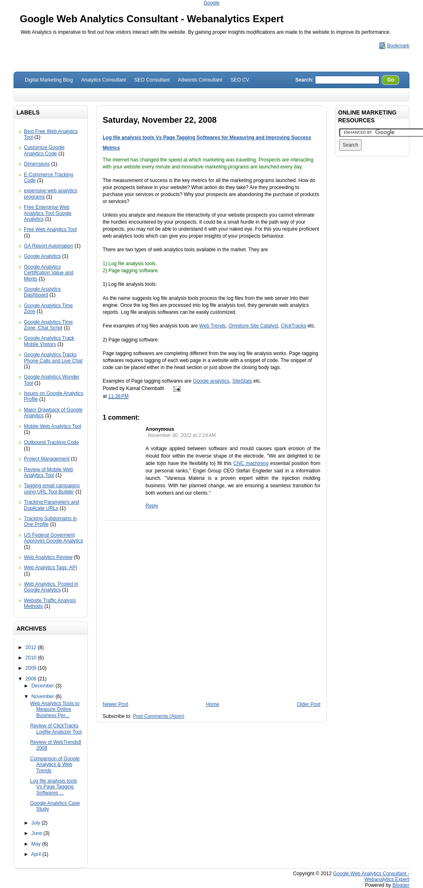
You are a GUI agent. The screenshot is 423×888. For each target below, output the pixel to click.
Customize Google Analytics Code (44, 150)
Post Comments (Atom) (158, 716)
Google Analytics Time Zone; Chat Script (48, 325)
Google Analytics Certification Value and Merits (48, 273)
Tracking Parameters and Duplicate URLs (51, 505)
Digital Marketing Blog (49, 80)
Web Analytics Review (48, 557)
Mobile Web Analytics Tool (52, 426)
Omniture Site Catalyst (253, 326)
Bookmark (398, 46)
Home (212, 704)
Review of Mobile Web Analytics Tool (48, 472)
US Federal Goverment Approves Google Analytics (53, 538)
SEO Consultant (151, 80)
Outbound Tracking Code (51, 442)
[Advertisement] (211, 665)
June (37, 833)
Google (212, 3)
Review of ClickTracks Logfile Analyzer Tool (56, 728)
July (36, 823)
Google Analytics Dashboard (42, 292)
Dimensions (37, 164)
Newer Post (115, 704)
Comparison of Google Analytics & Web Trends (55, 764)
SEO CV (239, 80)
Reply (152, 506)
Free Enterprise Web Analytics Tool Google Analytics (47, 213)
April (36, 854)
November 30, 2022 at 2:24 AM (182, 435)
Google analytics (211, 381)
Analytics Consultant (103, 80)
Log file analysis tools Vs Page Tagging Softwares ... (53, 787)
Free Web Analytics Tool (50, 229)
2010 (32, 658)
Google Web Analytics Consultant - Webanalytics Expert (152, 18)
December (43, 686)
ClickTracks (293, 326)
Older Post (308, 704)
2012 (32, 647)
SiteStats (242, 381)
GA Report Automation (48, 246)
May (36, 844)
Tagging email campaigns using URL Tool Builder (52, 488)
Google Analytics (42, 256)
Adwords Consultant (200, 80)
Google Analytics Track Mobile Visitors (49, 341)
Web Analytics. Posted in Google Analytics (51, 587)
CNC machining (250, 463)
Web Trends (212, 326)
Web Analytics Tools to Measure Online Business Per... (55, 709)
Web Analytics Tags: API (50, 567)
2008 (32, 679)
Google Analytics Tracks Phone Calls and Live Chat (53, 357)
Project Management (47, 459)
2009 (32, 668)
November (43, 696)
